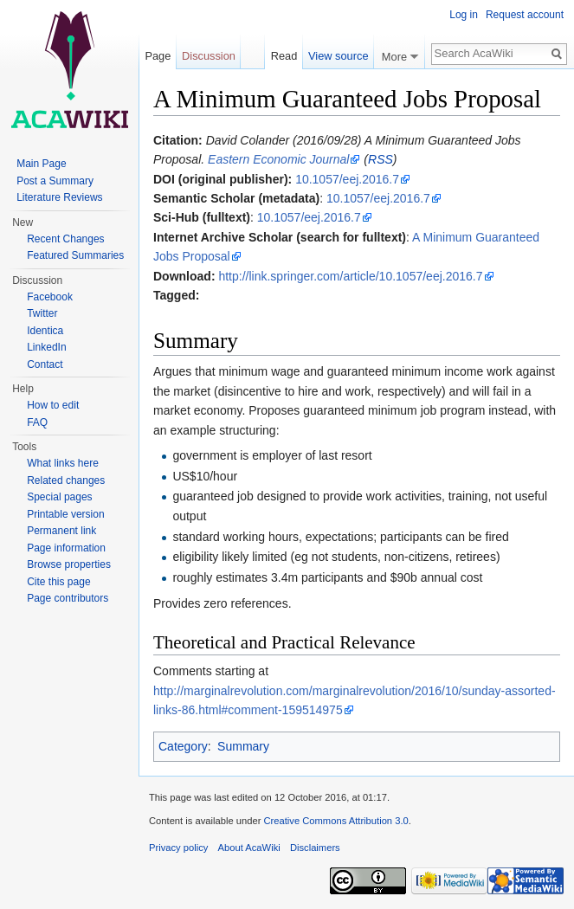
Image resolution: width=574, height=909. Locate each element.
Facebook (50, 297)
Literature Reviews (59, 197)
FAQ (37, 422)
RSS (380, 159)
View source (338, 55)
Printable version (65, 514)
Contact (44, 364)
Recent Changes (65, 239)
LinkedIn (46, 347)
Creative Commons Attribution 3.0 (335, 821)
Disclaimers (315, 847)
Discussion (208, 55)
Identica (45, 331)
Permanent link (61, 531)
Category (183, 746)
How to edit (53, 405)
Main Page (41, 164)
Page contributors (67, 598)
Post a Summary (55, 181)
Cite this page (58, 582)
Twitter (42, 313)
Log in (463, 15)
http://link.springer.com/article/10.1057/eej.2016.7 (350, 276)
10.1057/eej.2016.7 (347, 179)
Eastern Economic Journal (278, 159)
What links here (63, 463)
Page (158, 55)
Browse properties (69, 564)
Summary (243, 746)
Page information (66, 548)
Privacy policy (178, 847)
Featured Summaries (75, 255)
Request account (525, 15)
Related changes (66, 480)
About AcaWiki (249, 847)
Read (281, 55)
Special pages (59, 497)
